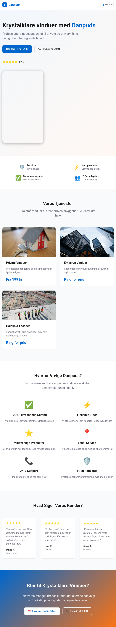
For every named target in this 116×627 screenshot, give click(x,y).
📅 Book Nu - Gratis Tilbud (42, 611)
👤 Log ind (107, 5)
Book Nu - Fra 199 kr (17, 49)
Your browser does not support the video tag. (22, 107)
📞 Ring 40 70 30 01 (49, 49)
